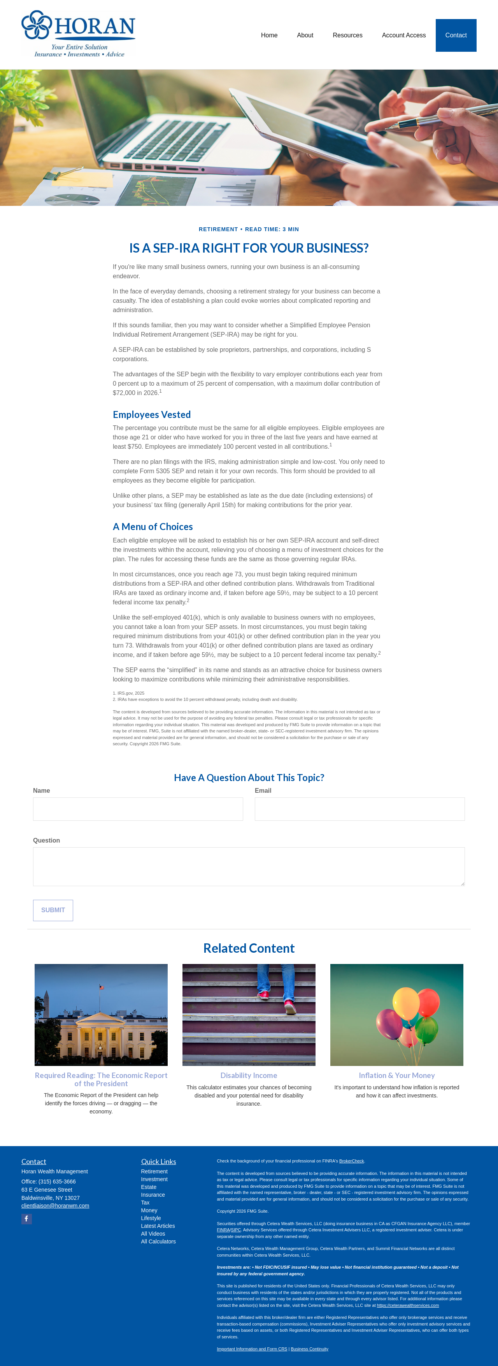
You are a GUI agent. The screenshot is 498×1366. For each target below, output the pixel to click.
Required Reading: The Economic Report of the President (101, 1079)
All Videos (153, 1234)
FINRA (223, 1229)
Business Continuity (309, 1349)
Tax (145, 1202)
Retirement (154, 1171)
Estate (149, 1187)
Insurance (153, 1195)
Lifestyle (151, 1218)
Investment (154, 1179)
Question (46, 840)
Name (41, 790)
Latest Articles (158, 1226)
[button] (305, 34)
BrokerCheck (351, 1161)
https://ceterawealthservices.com (408, 1305)
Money (149, 1210)
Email (263, 790)
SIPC (236, 1229)
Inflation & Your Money (397, 1075)
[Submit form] (53, 910)
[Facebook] (26, 1219)
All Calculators (158, 1241)
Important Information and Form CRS (252, 1349)
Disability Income (249, 1075)
